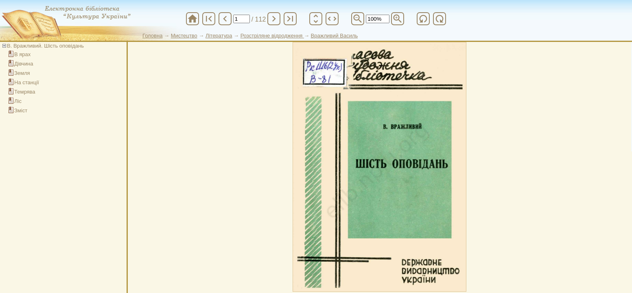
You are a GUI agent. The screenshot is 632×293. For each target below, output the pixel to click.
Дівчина (23, 64)
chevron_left (225, 18)
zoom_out (357, 18)
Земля (22, 73)
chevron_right (274, 18)
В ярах (22, 54)
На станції (26, 82)
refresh (423, 18)
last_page (290, 18)
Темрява (24, 92)
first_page (208, 18)
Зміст (20, 110)
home (192, 18)
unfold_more (315, 18)
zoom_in (397, 18)
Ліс (18, 101)
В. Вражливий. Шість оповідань (45, 46)
